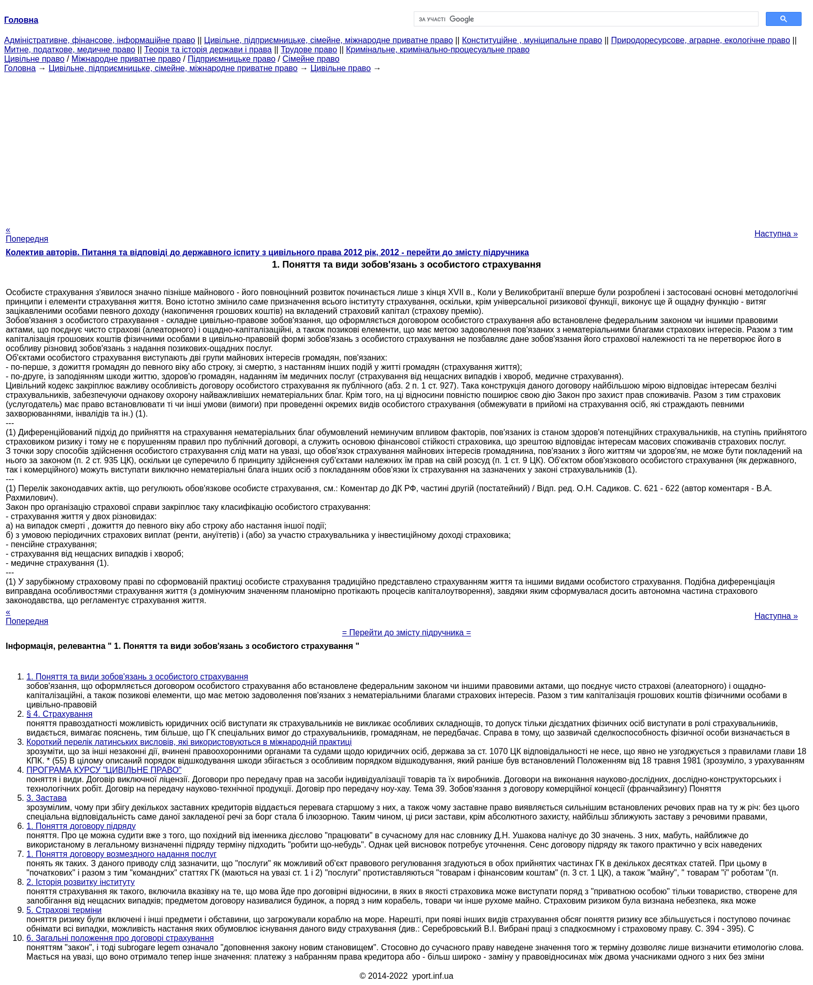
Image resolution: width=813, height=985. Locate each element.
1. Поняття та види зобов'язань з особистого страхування (137, 676)
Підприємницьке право (232, 58)
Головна (20, 68)
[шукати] (585, 19)
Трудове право (309, 49)
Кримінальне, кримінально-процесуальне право (437, 49)
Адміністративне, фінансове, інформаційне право (99, 40)
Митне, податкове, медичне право (69, 49)
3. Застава (46, 798)
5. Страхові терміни (64, 910)
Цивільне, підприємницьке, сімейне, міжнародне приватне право (328, 40)
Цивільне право (34, 58)
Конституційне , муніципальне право (532, 40)
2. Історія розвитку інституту (80, 882)
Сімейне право (311, 58)
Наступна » (776, 233)
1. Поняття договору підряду (81, 826)
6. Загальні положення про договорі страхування (120, 938)
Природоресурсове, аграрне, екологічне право (700, 40)
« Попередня (27, 234)
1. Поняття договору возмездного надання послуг (121, 854)
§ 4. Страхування (59, 714)
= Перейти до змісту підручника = (406, 632)
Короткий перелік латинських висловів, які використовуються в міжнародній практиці (189, 742)
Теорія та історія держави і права (208, 49)
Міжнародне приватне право (126, 58)
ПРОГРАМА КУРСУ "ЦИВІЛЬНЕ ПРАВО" (103, 770)
